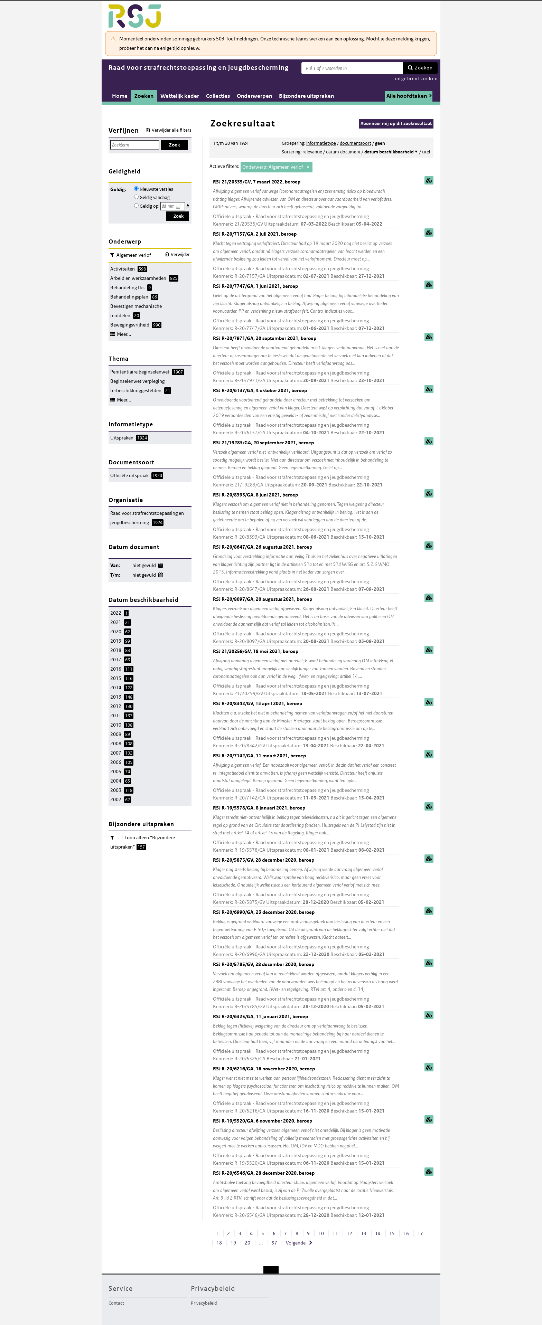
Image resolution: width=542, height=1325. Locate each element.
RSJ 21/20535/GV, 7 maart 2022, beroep (306, 203)
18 (219, 1243)
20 (247, 1243)
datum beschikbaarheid (389, 152)
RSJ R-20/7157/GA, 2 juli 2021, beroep (306, 255)
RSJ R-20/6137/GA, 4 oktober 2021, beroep (306, 412)
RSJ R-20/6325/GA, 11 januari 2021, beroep (306, 1038)
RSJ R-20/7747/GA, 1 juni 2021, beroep (306, 307)
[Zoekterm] (352, 68)
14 (378, 1233)
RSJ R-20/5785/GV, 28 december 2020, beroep (306, 986)
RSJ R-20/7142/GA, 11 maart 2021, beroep (306, 777)
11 (335, 1233)
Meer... (124, 334)
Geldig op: (149, 206)
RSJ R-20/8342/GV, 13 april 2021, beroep (306, 725)
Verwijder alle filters (171, 130)
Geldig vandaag (155, 197)
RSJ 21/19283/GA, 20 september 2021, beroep (306, 464)
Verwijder (180, 254)
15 (392, 1233)
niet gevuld (144, 565)
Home (120, 96)
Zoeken (424, 68)
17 (420, 1233)
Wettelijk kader (179, 96)
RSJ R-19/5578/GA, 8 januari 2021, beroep (306, 829)
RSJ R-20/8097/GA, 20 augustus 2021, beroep (306, 620)
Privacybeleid (204, 1303)
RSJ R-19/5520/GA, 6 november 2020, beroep (306, 1142)
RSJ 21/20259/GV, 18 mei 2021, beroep (306, 673)
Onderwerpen (254, 96)
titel (426, 152)
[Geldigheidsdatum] (172, 206)
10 (321, 1233)
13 (363, 1233)
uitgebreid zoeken (416, 79)
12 (349, 1233)
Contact (116, 1303)
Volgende (296, 1243)
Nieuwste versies (156, 189)
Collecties (218, 96)
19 (233, 1243)
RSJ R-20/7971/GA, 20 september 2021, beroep (306, 360)
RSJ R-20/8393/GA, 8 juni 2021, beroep (306, 516)
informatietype (321, 143)
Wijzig (160, 564)
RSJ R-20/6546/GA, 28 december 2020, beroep (306, 1194)
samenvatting (428, 180)
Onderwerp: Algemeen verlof (272, 167)
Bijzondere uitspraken (306, 96)
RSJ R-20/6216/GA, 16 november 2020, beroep (306, 1090)
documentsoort (355, 143)
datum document (343, 152)
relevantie (312, 152)
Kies (188, 205)
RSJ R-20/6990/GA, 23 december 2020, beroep (306, 933)
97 (274, 1243)
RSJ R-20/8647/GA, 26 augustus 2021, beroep (306, 568)
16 (406, 1233)
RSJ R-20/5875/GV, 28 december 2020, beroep (306, 881)
